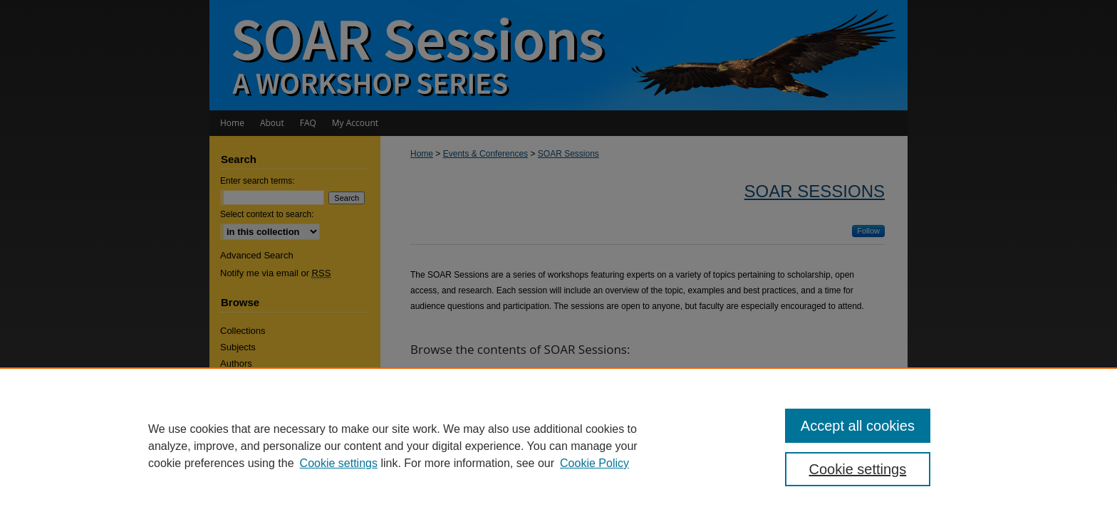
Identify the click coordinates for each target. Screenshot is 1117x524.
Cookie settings (339, 463)
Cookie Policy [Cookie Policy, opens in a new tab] (594, 463)
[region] (558, 445)
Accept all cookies (858, 426)
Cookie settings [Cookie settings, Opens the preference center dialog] (858, 469)
